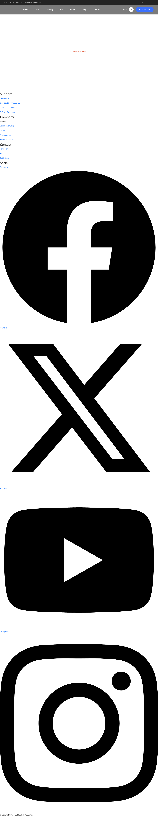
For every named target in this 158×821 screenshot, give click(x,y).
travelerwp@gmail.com (33, 2)
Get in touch (5, 158)
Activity (49, 9)
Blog (84, 9)
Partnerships (5, 149)
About (73, 9)
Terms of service (6, 139)
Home (25, 9)
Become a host (145, 9)
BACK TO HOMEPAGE (79, 52)
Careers (3, 130)
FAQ (1, 153)
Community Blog (7, 126)
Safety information (7, 112)
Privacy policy (5, 135)
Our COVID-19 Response (10, 103)
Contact (96, 9)
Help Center (5, 98)
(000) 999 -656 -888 (11, 2)
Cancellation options (8, 107)
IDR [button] (125, 9)
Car (61, 9)
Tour (38, 9)
